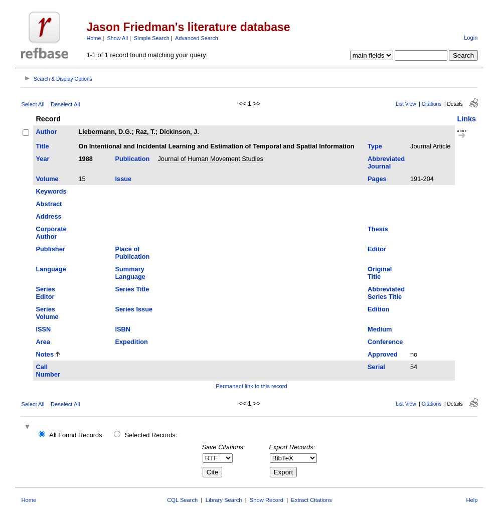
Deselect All (65, 104)
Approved (383, 354)
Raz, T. (145, 131)
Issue (123, 179)
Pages (377, 179)
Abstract (49, 204)
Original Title (380, 272)
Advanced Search (196, 38)
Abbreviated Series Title (386, 292)
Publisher (50, 249)
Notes (45, 354)
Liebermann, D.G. (104, 131)
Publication (132, 158)
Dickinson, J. (179, 131)
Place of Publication (132, 252)
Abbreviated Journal (386, 162)
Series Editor (45, 292)
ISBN (122, 329)
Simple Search (152, 38)
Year (42, 158)
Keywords (51, 191)
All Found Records (75, 435)
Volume (47, 179)
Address (48, 216)
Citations (432, 104)
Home (93, 38)
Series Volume (47, 312)
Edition (378, 309)
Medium (380, 329)
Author (46, 131)
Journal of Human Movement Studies (210, 158)
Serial (376, 367)
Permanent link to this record (251, 386)
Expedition (131, 342)
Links (466, 119)
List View (406, 104)
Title (42, 146)
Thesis (378, 229)
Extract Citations (311, 500)
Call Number (48, 370)
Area (43, 342)
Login (470, 38)
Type (375, 146)
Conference (385, 342)
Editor (377, 249)
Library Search (224, 500)
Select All (32, 104)
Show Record (266, 500)
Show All (117, 38)
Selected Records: (151, 435)
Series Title (132, 289)
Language (51, 269)
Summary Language (130, 272)
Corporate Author (51, 232)
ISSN (43, 329)
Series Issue (133, 309)
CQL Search (182, 500)
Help (472, 500)
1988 (85, 158)
